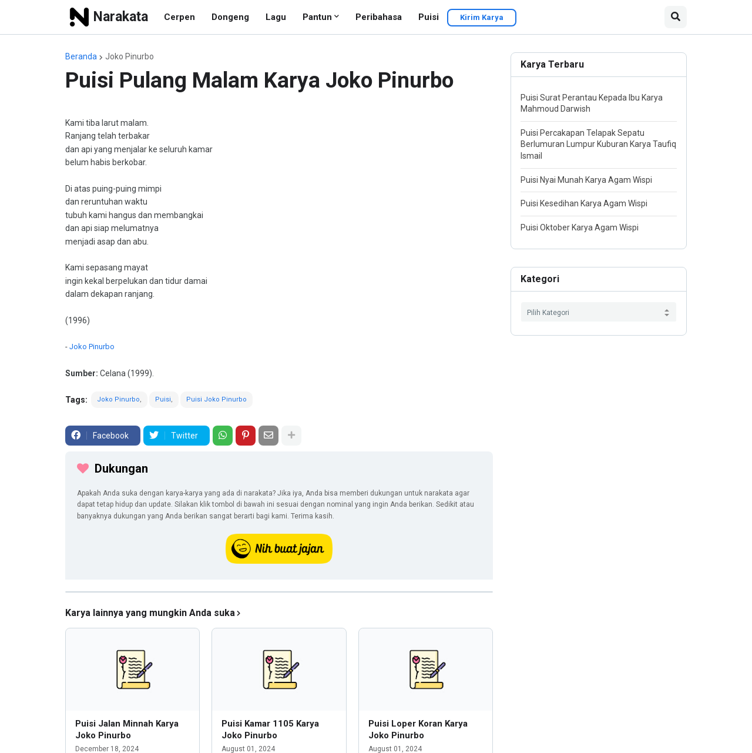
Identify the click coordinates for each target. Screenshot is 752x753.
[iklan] (279, 592)
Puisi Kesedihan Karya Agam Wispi (584, 203)
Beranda (81, 56)
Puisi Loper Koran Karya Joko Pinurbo (418, 729)
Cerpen (179, 17)
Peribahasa (378, 17)
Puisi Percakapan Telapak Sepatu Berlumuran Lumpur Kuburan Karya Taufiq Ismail (598, 144)
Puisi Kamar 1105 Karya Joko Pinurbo (270, 729)
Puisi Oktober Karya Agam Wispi (580, 227)
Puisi (428, 17)
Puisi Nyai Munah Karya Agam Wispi (586, 180)
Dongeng (230, 17)
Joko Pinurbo (129, 56)
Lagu (276, 17)
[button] (675, 17)
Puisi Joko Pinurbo (216, 399)
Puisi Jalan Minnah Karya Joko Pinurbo (127, 729)
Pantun (317, 17)
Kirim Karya (481, 17)
